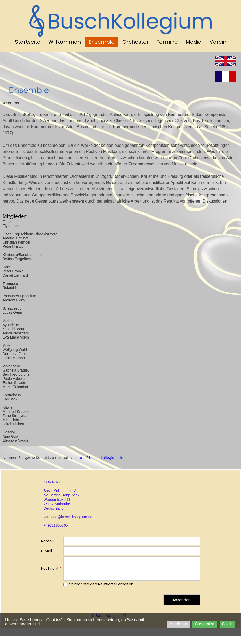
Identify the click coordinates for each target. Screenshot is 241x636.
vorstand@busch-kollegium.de (96, 457)
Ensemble (102, 41)
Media (194, 41)
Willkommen (64, 41)
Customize (204, 624)
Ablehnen (178, 624)
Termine (167, 41)
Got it (227, 624)
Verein (218, 41)
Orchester (135, 41)
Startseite (28, 41)
